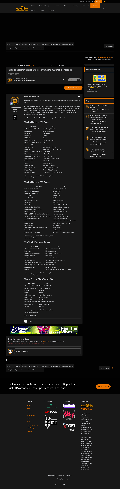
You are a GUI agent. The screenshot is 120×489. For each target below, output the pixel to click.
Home (33, 5)
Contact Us (61, 475)
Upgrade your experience (37, 65)
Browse (33, 10)
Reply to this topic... (22, 351)
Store (42, 10)
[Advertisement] (62, 27)
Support (52, 10)
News (65, 5)
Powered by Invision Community (60, 480)
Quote (30, 321)
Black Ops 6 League (44, 5)
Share (63, 80)
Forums (95, 5)
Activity (56, 5)
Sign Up (98, 1)
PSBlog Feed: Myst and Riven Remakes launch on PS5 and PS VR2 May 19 (99, 139)
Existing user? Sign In (86, 1)
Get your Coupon (103, 386)
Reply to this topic (73, 88)
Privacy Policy (52, 475)
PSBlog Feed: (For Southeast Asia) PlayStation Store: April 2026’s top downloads (98, 117)
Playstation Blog (30, 81)
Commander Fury (21, 79)
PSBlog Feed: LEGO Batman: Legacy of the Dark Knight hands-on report (99, 151)
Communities (85, 5)
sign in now (46, 341)
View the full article (30, 315)
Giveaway (75, 5)
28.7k (15, 117)
